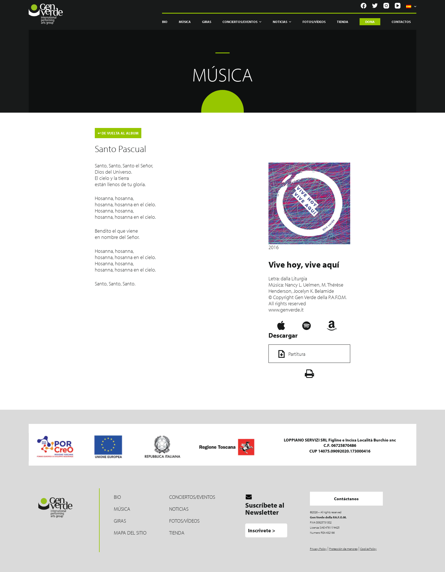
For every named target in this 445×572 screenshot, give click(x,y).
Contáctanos (346, 498)
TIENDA (176, 532)
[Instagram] (386, 6)
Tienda (342, 22)
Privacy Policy (318, 549)
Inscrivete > (261, 530)
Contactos (401, 22)
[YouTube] (397, 6)
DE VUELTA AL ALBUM (118, 133)
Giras (206, 22)
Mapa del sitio (130, 532)
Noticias (282, 22)
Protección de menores (343, 549)
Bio (164, 22)
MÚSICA (122, 509)
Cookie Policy (368, 549)
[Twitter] (375, 6)
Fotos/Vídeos (314, 22)
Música (185, 22)
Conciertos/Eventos (241, 22)
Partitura (289, 354)
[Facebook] (363, 6)
